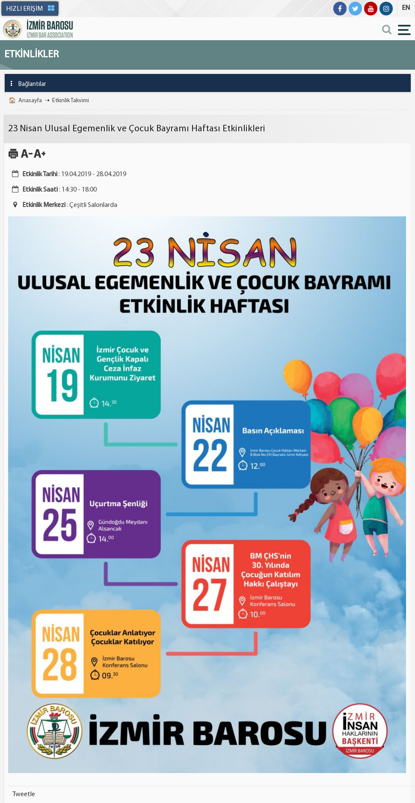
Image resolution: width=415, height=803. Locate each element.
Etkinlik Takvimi (70, 100)
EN (406, 8)
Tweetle (23, 794)
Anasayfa (30, 100)
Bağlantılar (25, 83)
